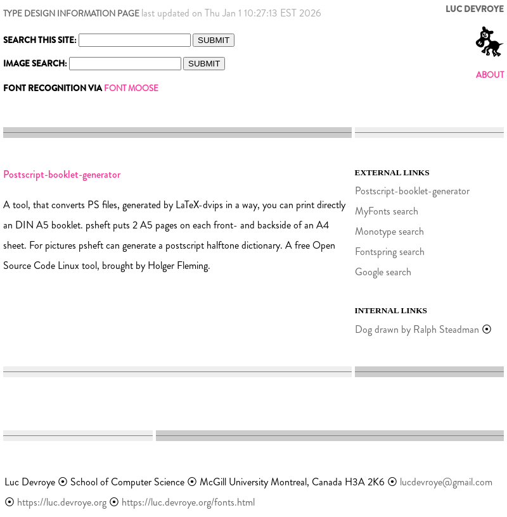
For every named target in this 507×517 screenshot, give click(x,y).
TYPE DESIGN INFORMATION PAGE (71, 14)
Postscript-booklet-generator (412, 191)
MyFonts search (386, 211)
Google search (383, 272)
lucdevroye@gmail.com (446, 482)
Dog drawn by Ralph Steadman (417, 329)
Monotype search (389, 231)
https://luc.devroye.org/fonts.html (188, 502)
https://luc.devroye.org (61, 502)
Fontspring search (390, 251)
